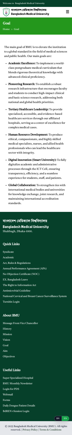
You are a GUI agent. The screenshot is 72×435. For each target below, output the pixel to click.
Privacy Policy (30, 430)
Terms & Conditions (50, 430)
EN (65, 419)
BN (58, 419)
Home (6, 29)
